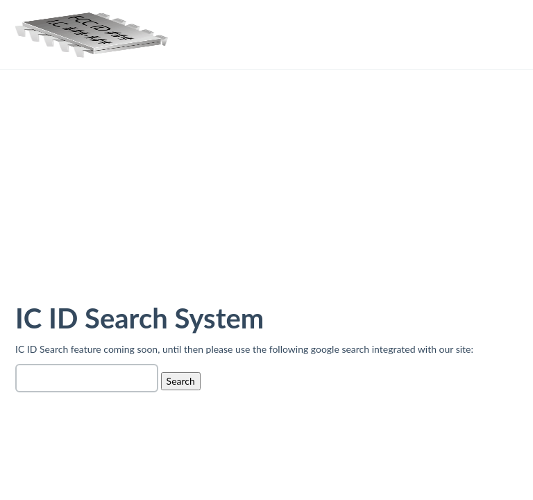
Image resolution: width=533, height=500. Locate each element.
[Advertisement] (266, 197)
